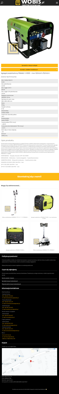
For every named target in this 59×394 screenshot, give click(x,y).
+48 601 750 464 (8, 296)
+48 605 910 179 (8, 301)
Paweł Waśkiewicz (41, 389)
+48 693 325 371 (8, 328)
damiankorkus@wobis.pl (12, 297)
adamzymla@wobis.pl (11, 325)
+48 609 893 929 (8, 323)
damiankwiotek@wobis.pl (12, 330)
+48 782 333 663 (8, 307)
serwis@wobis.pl (10, 317)
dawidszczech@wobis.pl (12, 309)
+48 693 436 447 (8, 315)
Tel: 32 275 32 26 (6, 335)
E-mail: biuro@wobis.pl (8, 336)
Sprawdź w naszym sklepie (29, 65)
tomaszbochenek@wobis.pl (13, 303)
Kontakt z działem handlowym (29, 69)
